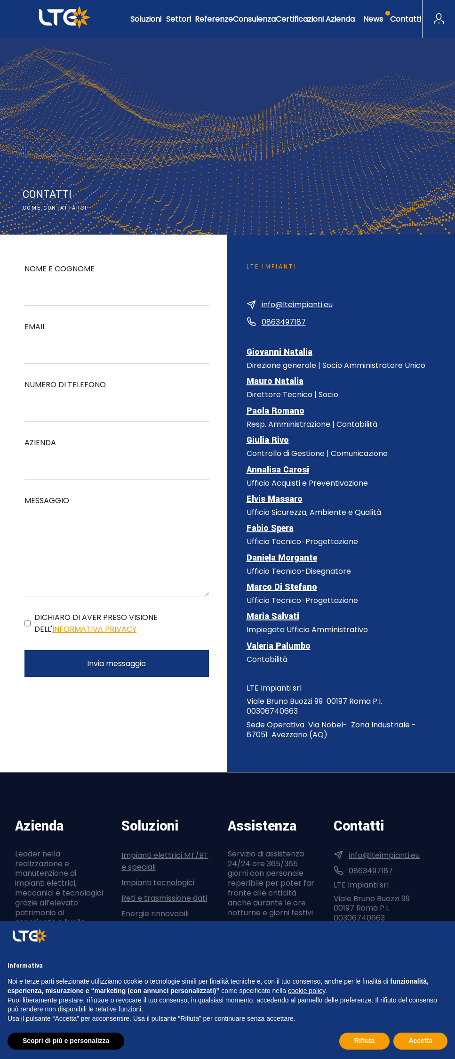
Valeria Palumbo (279, 646)
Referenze (214, 19)
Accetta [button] (420, 1040)
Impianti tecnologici (157, 882)
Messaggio (46, 500)
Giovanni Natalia (279, 352)
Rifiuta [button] (364, 1040)
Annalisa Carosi (278, 470)
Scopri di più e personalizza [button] (66, 1040)
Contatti (405, 19)
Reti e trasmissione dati (164, 898)
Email (35, 326)
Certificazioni (300, 19)
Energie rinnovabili (155, 913)
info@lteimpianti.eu (297, 304)
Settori (178, 19)
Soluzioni (145, 19)
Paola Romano (275, 411)
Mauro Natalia (275, 381)
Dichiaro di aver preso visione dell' (96, 623)
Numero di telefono (65, 384)
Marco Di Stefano (282, 587)
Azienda (340, 19)
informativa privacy (94, 629)
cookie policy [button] (306, 990)
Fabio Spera (270, 528)
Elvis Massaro (275, 499)
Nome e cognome (59, 268)
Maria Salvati (273, 616)
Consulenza (254, 19)
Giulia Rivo (268, 440)
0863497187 (284, 322)
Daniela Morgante (282, 558)
